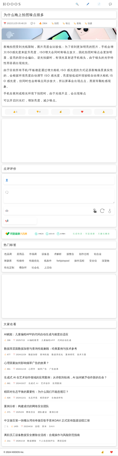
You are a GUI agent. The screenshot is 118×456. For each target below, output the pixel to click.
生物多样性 (57, 398)
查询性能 (44, 354)
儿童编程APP (48, 340)
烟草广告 (42, 369)
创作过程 (84, 254)
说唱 (37, 426)
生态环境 (33, 398)
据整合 (70, 254)
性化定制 (9, 267)
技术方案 (81, 354)
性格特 (20, 260)
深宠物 (105, 260)
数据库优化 (57, 354)
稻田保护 (44, 398)
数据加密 (33, 354)
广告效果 (53, 369)
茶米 (44, 426)
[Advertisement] (59, 141)
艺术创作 (45, 383)
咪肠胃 (8, 260)
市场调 (33, 254)
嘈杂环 (23, 267)
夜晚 (79, 23)
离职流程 (61, 441)
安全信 (93, 260)
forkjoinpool (63, 260)
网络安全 (30, 412)
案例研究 (70, 354)
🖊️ (87, 4)
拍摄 (90, 23)
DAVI (52, 426)
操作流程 (79, 260)
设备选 (45, 254)
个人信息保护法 (47, 441)
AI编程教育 (33, 340)
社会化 (35, 267)
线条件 (48, 260)
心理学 (32, 369)
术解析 (58, 254)
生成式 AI (34, 383)
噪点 (68, 23)
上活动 (48, 267)
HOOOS (12, 4)
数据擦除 (31, 441)
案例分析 (53, 412)
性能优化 (34, 260)
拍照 (56, 23)
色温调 (8, 254)
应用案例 (57, 383)
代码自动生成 (64, 340)
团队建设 (42, 412)
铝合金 (97, 254)
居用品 (20, 254)
